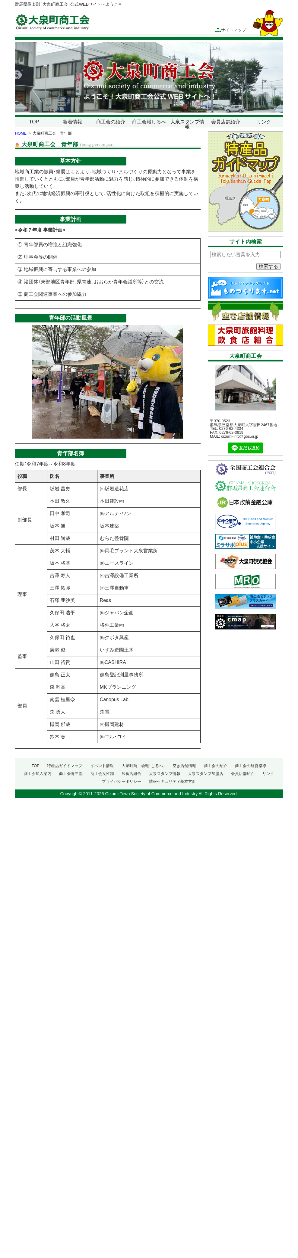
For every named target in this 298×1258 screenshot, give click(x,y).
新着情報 (72, 121)
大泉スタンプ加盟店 (205, 773)
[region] (149, 77)
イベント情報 (102, 765)
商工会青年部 (71, 773)
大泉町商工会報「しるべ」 (143, 765)
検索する (268, 266)
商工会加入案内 (37, 773)
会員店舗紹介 (225, 121)
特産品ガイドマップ (64, 765)
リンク (264, 121)
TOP (34, 121)
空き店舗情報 (184, 765)
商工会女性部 (102, 773)
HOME (20, 133)
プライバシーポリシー (121, 781)
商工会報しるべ (149, 121)
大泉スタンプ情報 (187, 124)
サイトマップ (230, 30)
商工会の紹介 (110, 121)
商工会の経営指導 (250, 765)
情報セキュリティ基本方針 (172, 781)
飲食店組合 (131, 773)
